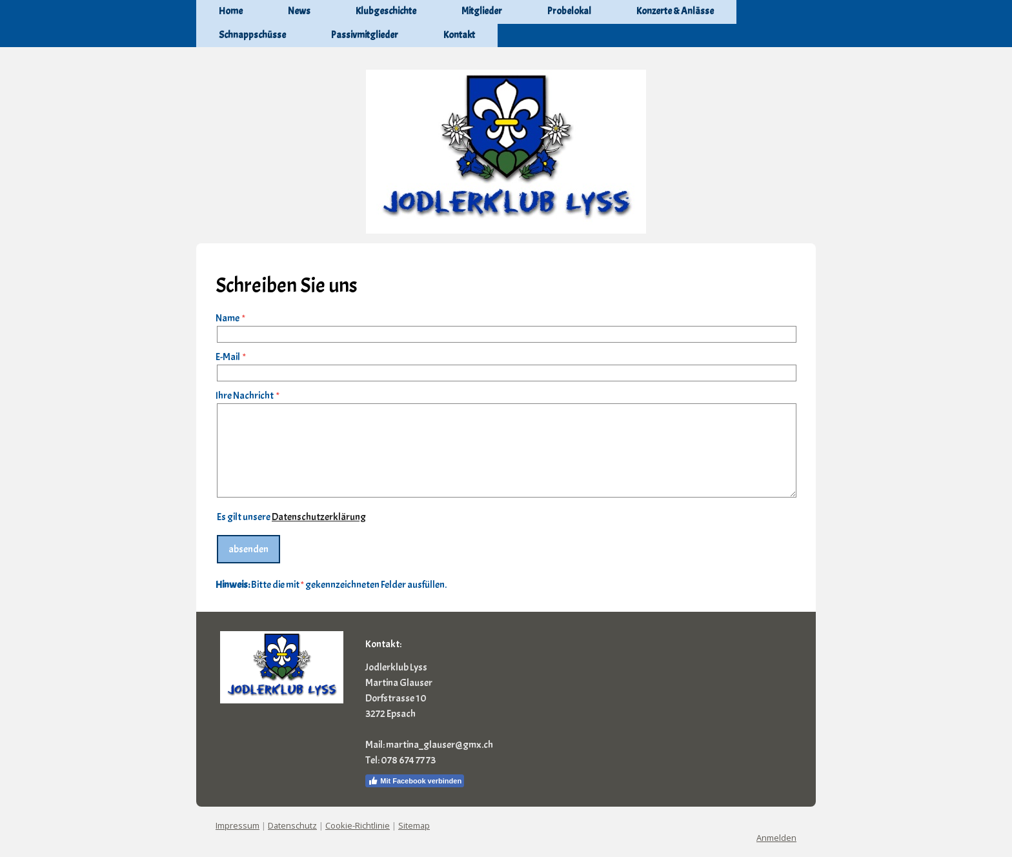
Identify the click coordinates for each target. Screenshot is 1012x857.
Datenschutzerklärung (319, 516)
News (299, 11)
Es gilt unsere (291, 516)
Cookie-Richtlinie (357, 825)
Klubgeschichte (386, 11)
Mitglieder (481, 11)
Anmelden (776, 837)
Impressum (237, 825)
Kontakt (459, 35)
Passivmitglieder (364, 35)
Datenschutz (292, 825)
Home (231, 11)
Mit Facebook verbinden (414, 781)
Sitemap (414, 825)
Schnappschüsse (252, 35)
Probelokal (569, 11)
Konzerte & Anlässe (675, 11)
